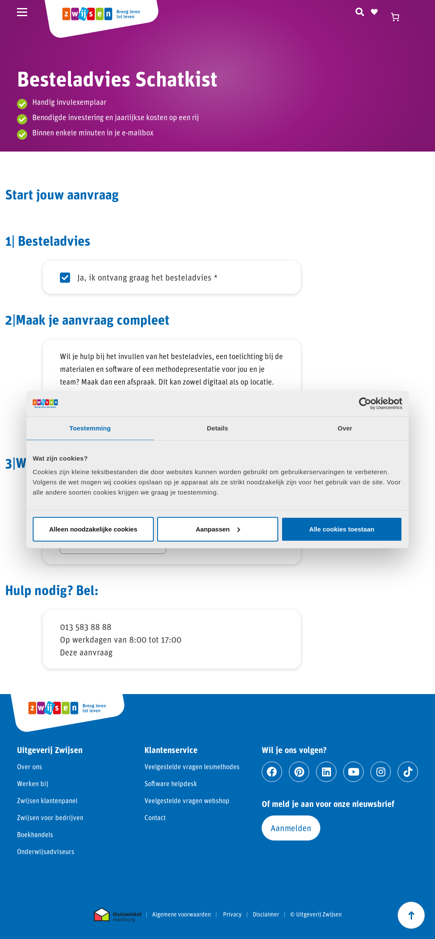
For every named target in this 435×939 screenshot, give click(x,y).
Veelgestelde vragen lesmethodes (192, 766)
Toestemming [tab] (90, 428)
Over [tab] (345, 428)
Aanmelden (291, 827)
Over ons (29, 766)
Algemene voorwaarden (181, 914)
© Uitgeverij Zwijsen (316, 914)
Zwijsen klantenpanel (47, 800)
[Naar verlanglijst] (374, 10)
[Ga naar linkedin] (326, 772)
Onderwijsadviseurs (45, 851)
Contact (155, 817)
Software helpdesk (170, 783)
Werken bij (32, 783)
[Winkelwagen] (398, 17)
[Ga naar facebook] (272, 772)
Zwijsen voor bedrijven (50, 817)
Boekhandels (35, 834)
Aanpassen (218, 528)
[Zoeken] (360, 10)
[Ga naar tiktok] (408, 772)
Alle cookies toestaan (341, 528)
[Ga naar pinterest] (299, 772)
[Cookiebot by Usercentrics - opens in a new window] (365, 403)
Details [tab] (217, 428)
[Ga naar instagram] (380, 772)
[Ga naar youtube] (353, 772)
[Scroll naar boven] (411, 915)
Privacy (232, 914)
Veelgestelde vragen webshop (186, 800)
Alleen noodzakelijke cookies (93, 528)
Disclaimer (266, 914)
